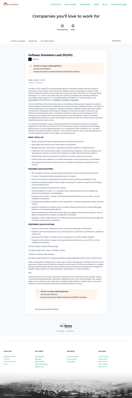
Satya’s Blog (71, 361)
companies (18, 41)
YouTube (65, 100)
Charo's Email (103, 364)
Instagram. (75, 100)
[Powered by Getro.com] (66, 325)
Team (96, 5)
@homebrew (39, 356)
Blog (105, 5)
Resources (85, 5)
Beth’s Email (103, 361)
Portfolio (56, 5)
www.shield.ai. (33, 100)
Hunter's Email (104, 356)
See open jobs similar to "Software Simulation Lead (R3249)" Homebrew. (57, 71)
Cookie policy (70, 331)
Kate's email (103, 366)
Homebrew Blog (72, 356)
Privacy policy (60, 331)
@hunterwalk (40, 361)
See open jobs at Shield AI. (42, 68)
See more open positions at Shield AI (47, 309)
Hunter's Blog (71, 359)
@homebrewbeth (41, 364)
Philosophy (70, 5)
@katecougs (39, 366)
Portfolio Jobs (119, 5)
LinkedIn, (56, 100)
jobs (32, 41)
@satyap (38, 359)
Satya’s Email (103, 359)
